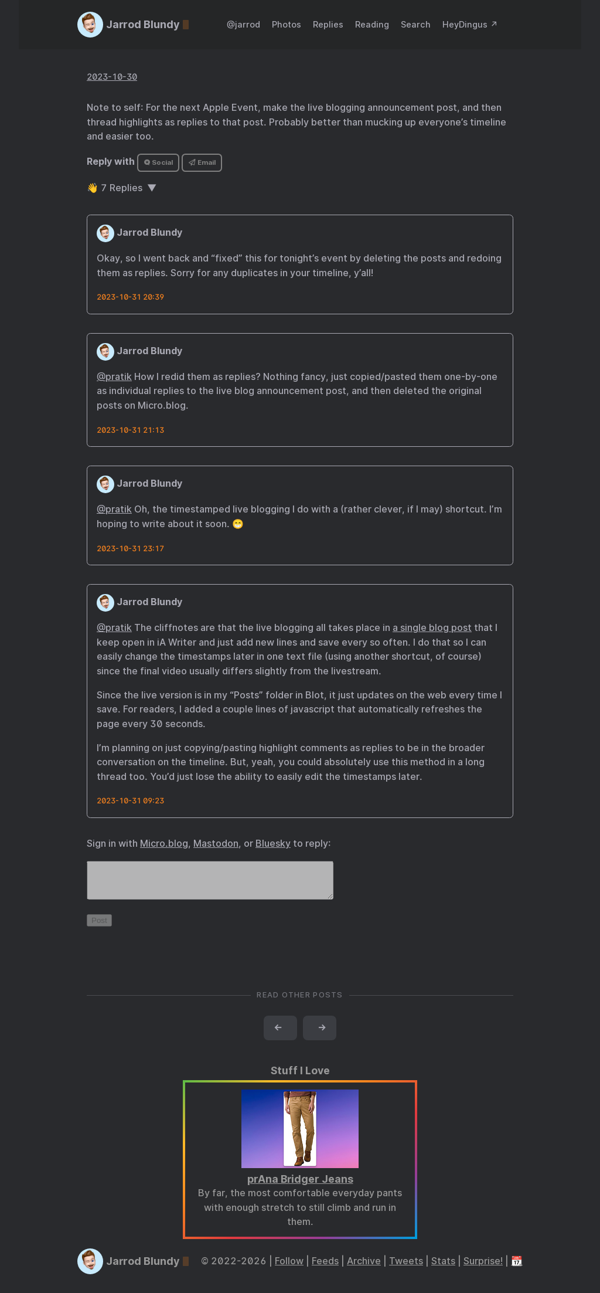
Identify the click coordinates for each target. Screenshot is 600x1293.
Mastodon (215, 843)
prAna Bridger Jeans (300, 1186)
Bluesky (273, 843)
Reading (372, 24)
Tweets (406, 1268)
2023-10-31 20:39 (130, 297)
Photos (286, 24)
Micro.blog (164, 843)
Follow (289, 1268)
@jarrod (243, 24)
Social (158, 162)
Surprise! (483, 1268)
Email (202, 162)
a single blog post (432, 627)
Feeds (325, 1268)
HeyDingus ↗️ (470, 24)
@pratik (114, 376)
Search (416, 24)
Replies (328, 24)
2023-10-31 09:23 (130, 800)
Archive (364, 1268)
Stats (443, 1268)
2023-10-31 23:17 (130, 548)
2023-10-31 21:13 (130, 430)
